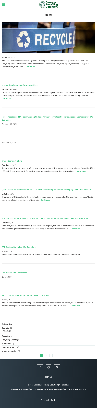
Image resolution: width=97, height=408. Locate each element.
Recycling (6, 336)
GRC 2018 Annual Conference (14, 272)
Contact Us (64, 384)
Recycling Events (9, 339)
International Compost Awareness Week (20, 85)
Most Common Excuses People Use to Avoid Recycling (25, 295)
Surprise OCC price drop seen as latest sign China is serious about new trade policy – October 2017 (45, 218)
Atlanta (6, 331)
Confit (53, 400)
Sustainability (8, 343)
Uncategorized (8, 347)
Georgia (5, 328)
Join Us (48, 376)
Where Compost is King (12, 161)
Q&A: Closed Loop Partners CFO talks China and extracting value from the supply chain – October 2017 (47, 189)
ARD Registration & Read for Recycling (19, 247)
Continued (30, 66)
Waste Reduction (9, 351)
